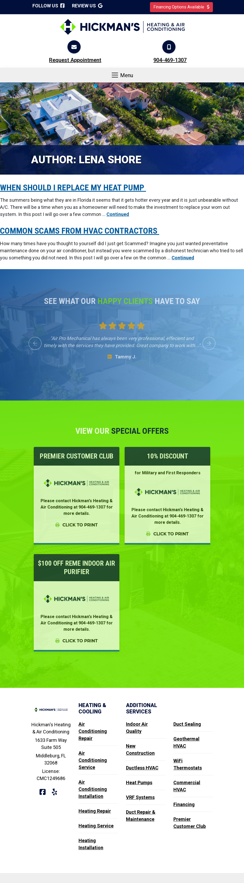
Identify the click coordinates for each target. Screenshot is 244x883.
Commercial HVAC (186, 786)
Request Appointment (75, 60)
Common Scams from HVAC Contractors (79, 231)
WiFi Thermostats (187, 764)
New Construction (140, 749)
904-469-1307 (170, 60)
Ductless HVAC (142, 768)
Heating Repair (95, 811)
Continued (117, 214)
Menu (122, 75)
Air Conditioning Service (93, 760)
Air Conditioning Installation (93, 789)
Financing (184, 804)
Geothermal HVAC (186, 742)
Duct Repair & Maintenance (140, 815)
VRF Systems (140, 797)
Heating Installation (91, 844)
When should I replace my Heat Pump (73, 187)
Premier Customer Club (189, 822)
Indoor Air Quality (137, 727)
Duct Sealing (187, 724)
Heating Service (96, 825)
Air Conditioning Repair (93, 731)
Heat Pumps (139, 782)
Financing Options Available (181, 6)
